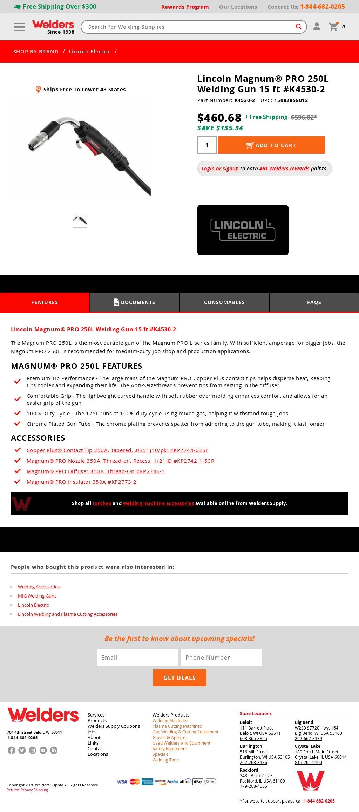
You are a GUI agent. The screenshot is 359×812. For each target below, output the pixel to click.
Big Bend (304, 722)
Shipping (41, 790)
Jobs (92, 731)
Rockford (249, 770)
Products (97, 720)
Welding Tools (166, 760)
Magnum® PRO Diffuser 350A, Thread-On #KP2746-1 (96, 471)
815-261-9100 (308, 762)
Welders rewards (289, 168)
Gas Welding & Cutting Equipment (185, 731)
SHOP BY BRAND (36, 51)
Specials (161, 754)
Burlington (251, 746)
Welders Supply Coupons (114, 726)
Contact (96, 748)
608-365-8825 (253, 738)
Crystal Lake (307, 746)
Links (93, 743)
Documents (134, 302)
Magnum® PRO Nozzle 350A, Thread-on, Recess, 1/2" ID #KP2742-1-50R (121, 460)
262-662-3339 (308, 738)
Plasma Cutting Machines (177, 726)
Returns (13, 790)
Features (44, 302)
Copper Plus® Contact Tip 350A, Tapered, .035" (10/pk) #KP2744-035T (118, 450)
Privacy (27, 790)
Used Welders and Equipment (181, 743)
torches (102, 503)
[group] (81, 151)
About (94, 737)
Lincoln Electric (89, 51)
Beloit (246, 722)
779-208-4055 (253, 786)
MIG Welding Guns (37, 596)
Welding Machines (170, 720)
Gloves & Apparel (170, 737)
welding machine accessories (158, 503)
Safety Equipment (170, 748)
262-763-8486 (253, 762)
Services (96, 715)
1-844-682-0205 (22, 737)
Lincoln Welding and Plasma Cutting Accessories (67, 614)
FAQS (314, 302)
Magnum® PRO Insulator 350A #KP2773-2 (82, 481)
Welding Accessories (39, 586)
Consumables (224, 302)
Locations (98, 754)
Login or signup (220, 168)
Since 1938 (61, 31)
